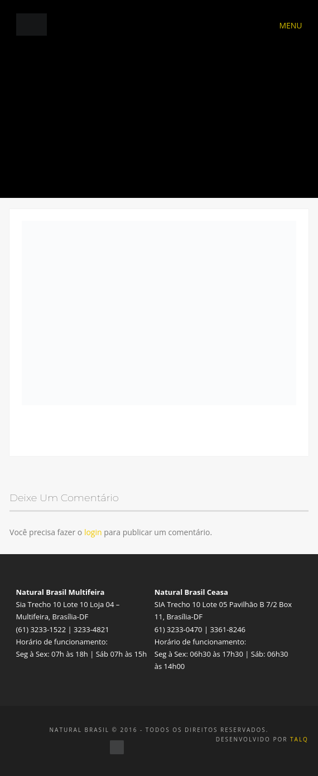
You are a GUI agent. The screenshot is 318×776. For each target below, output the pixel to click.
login (93, 532)
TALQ (299, 739)
